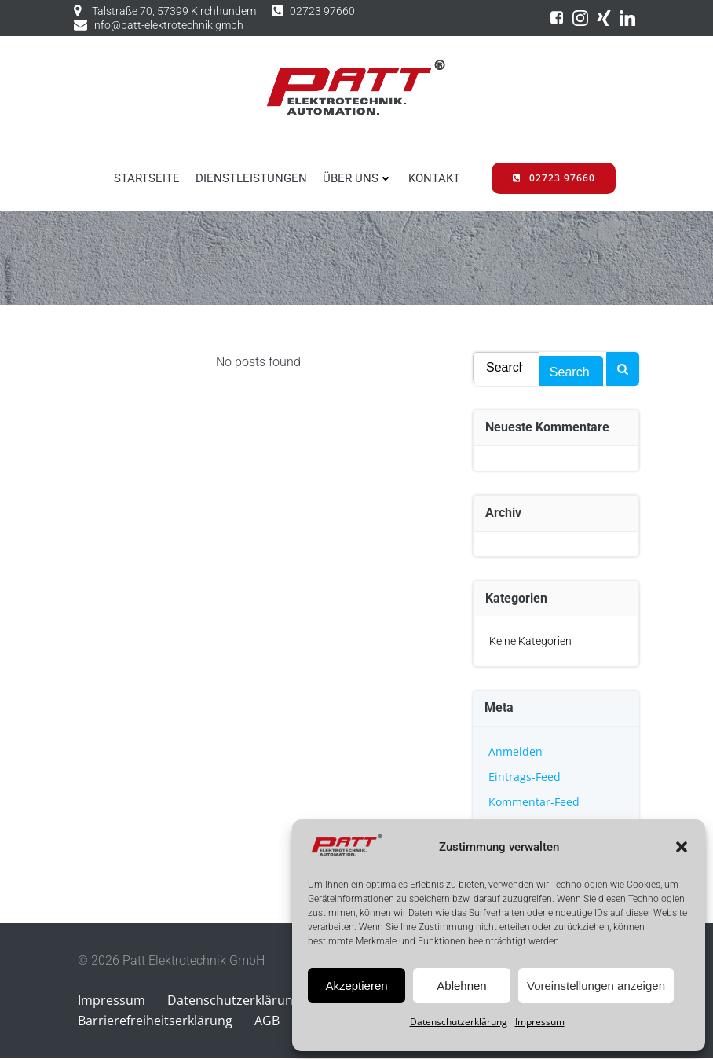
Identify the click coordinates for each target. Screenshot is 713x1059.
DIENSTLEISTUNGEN (251, 178)
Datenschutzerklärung (458, 1021)
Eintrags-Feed (524, 776)
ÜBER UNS (358, 178)
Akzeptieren (356, 985)
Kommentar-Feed (534, 801)
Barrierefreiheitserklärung (155, 1020)
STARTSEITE (147, 178)
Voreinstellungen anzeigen (596, 985)
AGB (267, 1020)
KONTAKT (434, 178)
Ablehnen (461, 985)
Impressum (540, 1021)
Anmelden (515, 751)
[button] (681, 847)
